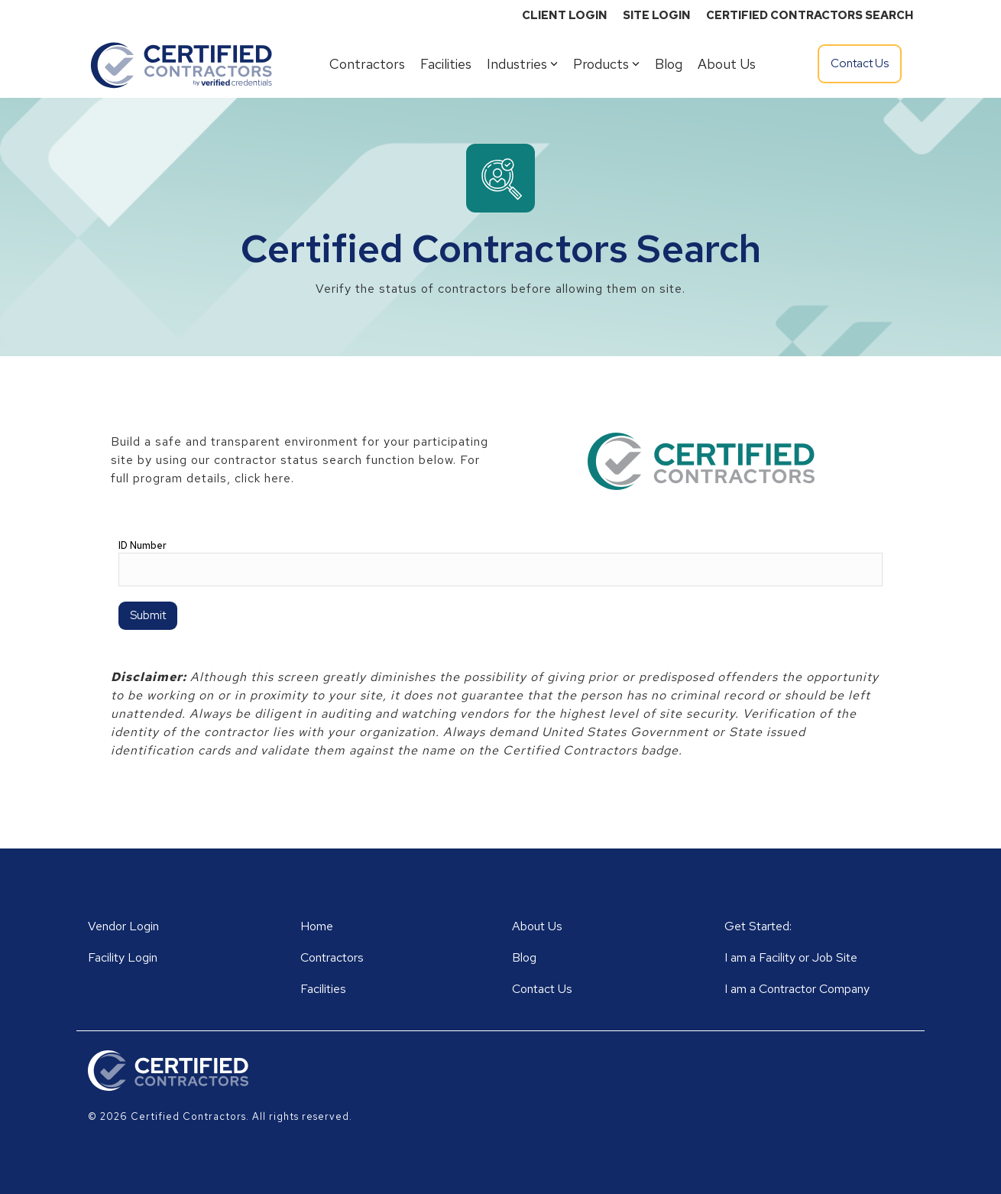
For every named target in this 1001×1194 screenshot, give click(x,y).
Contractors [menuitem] (332, 957)
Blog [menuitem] (524, 957)
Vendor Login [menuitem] (123, 926)
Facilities (445, 64)
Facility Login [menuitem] (122, 957)
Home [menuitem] (316, 926)
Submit (148, 615)
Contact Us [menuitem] (542, 989)
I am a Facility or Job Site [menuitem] (790, 957)
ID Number (142, 545)
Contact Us (860, 63)
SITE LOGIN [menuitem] (657, 15)
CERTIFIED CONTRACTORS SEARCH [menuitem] (809, 15)
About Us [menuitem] (537, 926)
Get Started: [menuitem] (758, 926)
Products (606, 64)
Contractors (367, 64)
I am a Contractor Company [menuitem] (797, 989)
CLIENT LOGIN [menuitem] (564, 15)
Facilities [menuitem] (323, 989)
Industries (522, 64)
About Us (727, 64)
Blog (668, 64)
